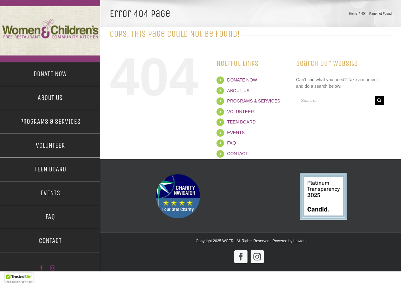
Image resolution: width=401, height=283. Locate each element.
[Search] (379, 100)
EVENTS (236, 132)
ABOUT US (238, 90)
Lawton (300, 241)
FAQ (231, 142)
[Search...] (335, 100)
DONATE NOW (242, 79)
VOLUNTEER (240, 111)
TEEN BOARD (241, 121)
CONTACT (237, 153)
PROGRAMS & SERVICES (253, 100)
